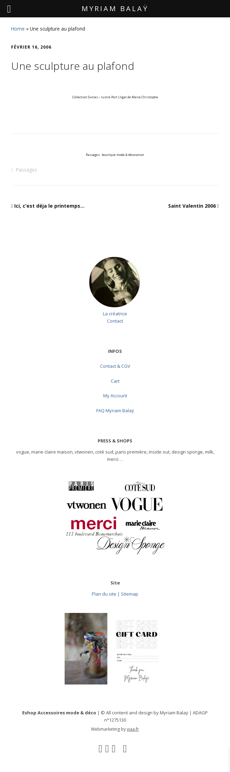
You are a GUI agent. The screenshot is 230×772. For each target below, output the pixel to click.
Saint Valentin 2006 (192, 205)
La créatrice (115, 313)
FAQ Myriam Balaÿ (115, 410)
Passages (26, 169)
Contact (115, 321)
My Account (115, 395)
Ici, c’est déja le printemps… (49, 205)
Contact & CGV (115, 366)
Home (18, 28)
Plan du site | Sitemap (115, 594)
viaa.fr (133, 729)
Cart (115, 381)
